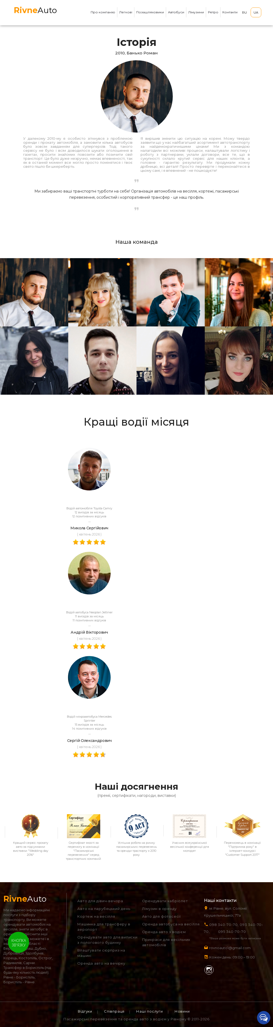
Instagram (209, 970)
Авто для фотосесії (161, 916)
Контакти (230, 12)
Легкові (125, 12)
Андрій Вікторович (89, 632)
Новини (182, 1011)
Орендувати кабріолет (165, 901)
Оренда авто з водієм (164, 932)
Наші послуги (149, 1011)
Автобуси (176, 12)
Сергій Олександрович (89, 740)
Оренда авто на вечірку (101, 963)
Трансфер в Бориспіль (23, 967)
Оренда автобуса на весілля (171, 924)
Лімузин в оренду (159, 908)
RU (244, 12)
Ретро (213, 12)
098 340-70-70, (224, 924)
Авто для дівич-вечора (100, 901)
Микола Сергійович (89, 528)
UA (256, 12)
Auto (35, 10)
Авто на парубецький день (103, 908)
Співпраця (114, 1011)
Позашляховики (150, 12)
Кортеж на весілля (96, 916)
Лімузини (196, 12)
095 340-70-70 (232, 931)
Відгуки (85, 1011)
